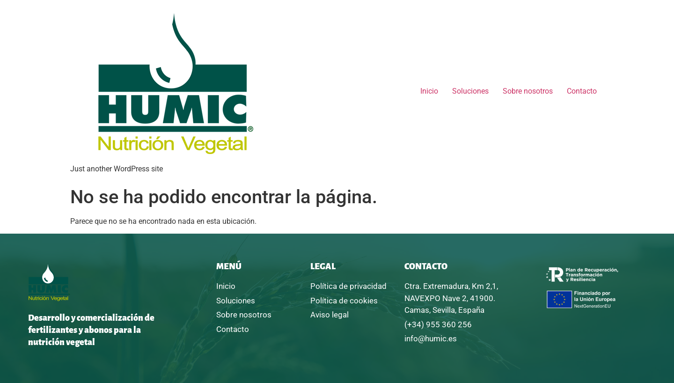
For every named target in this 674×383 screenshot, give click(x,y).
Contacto (582, 91)
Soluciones (470, 91)
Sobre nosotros (528, 91)
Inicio (429, 91)
